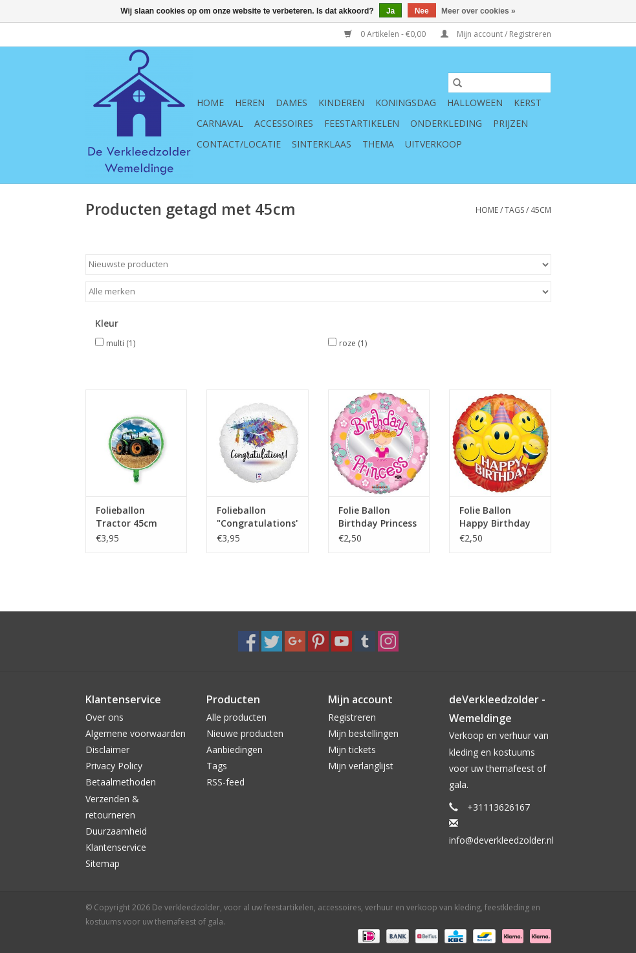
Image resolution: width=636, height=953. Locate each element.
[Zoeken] (499, 82)
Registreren (352, 717)
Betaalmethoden (120, 782)
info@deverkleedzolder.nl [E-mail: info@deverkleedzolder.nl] (501, 840)
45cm (541, 209)
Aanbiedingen (234, 749)
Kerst (528, 102)
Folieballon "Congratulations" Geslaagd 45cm (257, 517)
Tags (514, 209)
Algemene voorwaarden (135, 733)
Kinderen (341, 102)
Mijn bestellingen (363, 733)
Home (210, 102)
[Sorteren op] (318, 264)
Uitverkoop (433, 144)
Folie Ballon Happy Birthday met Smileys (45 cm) (495, 517)
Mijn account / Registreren (496, 33)
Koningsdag (405, 102)
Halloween (475, 102)
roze (353, 343)
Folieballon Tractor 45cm (126, 516)
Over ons (104, 717)
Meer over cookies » (478, 11)
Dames (291, 102)
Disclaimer (107, 749)
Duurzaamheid (116, 831)
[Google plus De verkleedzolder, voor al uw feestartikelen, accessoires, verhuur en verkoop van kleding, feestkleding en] (295, 641)
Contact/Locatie (239, 144)
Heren (250, 102)
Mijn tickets (352, 749)
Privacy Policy (113, 766)
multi (120, 343)
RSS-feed (225, 782)
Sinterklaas (321, 144)
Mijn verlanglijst (360, 766)
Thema (378, 144)
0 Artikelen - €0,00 (386, 33)
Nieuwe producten (244, 733)
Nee (422, 11)
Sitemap (102, 863)
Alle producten (236, 717)
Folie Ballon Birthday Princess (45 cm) (377, 517)
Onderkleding (446, 123)
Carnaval (220, 123)
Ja (390, 11)
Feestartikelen (361, 123)
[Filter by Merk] (318, 291)
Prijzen (510, 123)
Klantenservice (115, 847)
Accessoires (283, 123)
